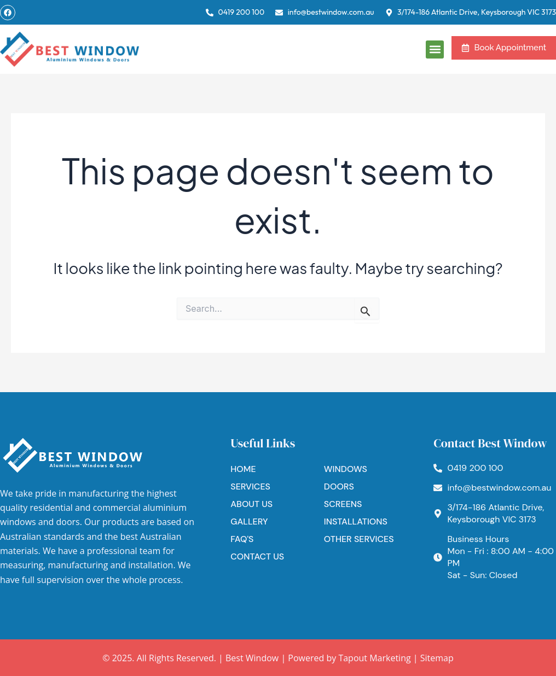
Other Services (359, 539)
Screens (343, 504)
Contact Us (257, 556)
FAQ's (241, 539)
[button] (435, 49)
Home (243, 469)
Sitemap (437, 658)
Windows (345, 469)
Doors (339, 486)
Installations (355, 521)
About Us (251, 504)
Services (250, 486)
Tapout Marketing (374, 658)
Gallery (249, 521)
